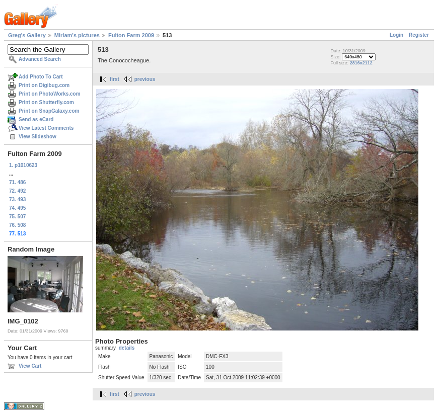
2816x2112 (361, 62)
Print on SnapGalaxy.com (49, 111)
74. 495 (17, 208)
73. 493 (17, 199)
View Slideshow (37, 136)
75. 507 (17, 216)
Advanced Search (40, 59)
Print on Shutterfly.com (46, 102)
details (127, 348)
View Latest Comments (46, 128)
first (114, 79)
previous (145, 79)
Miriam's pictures (77, 35)
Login (396, 35)
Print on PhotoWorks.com (50, 94)
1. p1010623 (23, 165)
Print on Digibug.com (44, 85)
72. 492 (17, 191)
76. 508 (17, 225)
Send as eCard (36, 119)
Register (419, 35)
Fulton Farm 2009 (131, 35)
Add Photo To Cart (41, 76)
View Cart (30, 366)
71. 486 (17, 182)
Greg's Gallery (27, 35)
